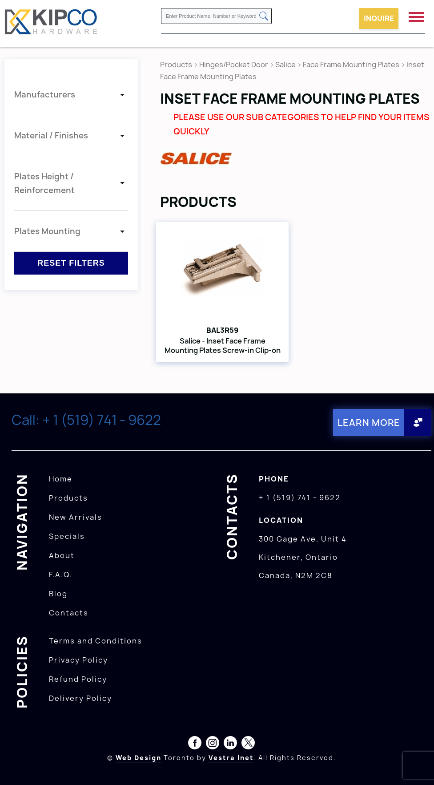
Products (176, 64)
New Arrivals (75, 517)
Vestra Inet (231, 757)
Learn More (369, 423)
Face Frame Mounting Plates (351, 64)
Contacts (68, 613)
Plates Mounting (47, 231)
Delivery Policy (80, 698)
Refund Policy (78, 679)
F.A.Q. (60, 574)
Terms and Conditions (95, 641)
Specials (67, 536)
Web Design (138, 757)
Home (60, 479)
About (62, 555)
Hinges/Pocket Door (233, 64)
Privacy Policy (78, 660)
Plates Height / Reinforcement (44, 183)
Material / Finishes (51, 135)
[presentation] (417, 765)
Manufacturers (44, 94)
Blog (58, 594)
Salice (286, 64)
